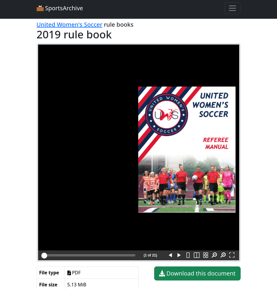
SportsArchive (60, 8)
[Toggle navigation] (232, 8)
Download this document (197, 273)
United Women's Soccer (70, 24)
